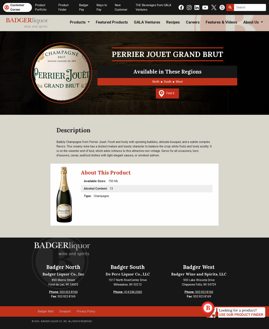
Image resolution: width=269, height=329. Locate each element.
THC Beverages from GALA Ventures (153, 7)
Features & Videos (221, 22)
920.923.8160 (63, 292)
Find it (166, 93)
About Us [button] (251, 22)
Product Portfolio (41, 7)
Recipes (173, 22)
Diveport (65, 311)
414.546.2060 (127, 292)
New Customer (121, 7)
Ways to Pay (101, 7)
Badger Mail (45, 311)
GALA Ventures (147, 22)
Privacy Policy (86, 311)
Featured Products (112, 22)
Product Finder (63, 7)
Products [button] (78, 22)
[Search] (250, 7)
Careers (193, 22)
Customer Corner (17, 7)
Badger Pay (83, 7)
